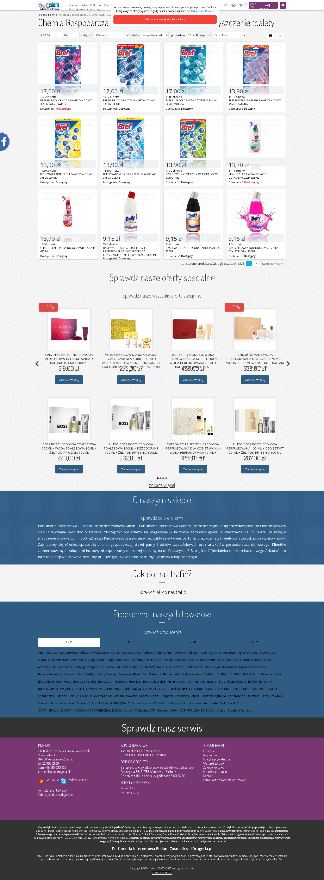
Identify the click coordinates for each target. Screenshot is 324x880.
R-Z (254, 642)
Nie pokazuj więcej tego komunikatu (165, 19)
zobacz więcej (162, 485)
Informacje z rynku (215, 772)
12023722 (52, 780)
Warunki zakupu (213, 763)
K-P (193, 642)
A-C (69, 642)
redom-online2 (78, 780)
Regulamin (210, 755)
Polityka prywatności (216, 759)
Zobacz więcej (69, 379)
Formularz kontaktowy (52, 790)
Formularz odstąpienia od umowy (224, 780)
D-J (131, 642)
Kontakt (208, 776)
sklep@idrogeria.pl (58, 772)
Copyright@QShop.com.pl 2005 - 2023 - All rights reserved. (162, 868)
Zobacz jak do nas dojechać (55, 794)
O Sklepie (209, 751)
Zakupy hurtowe (213, 767)
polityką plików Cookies (201, 11)
